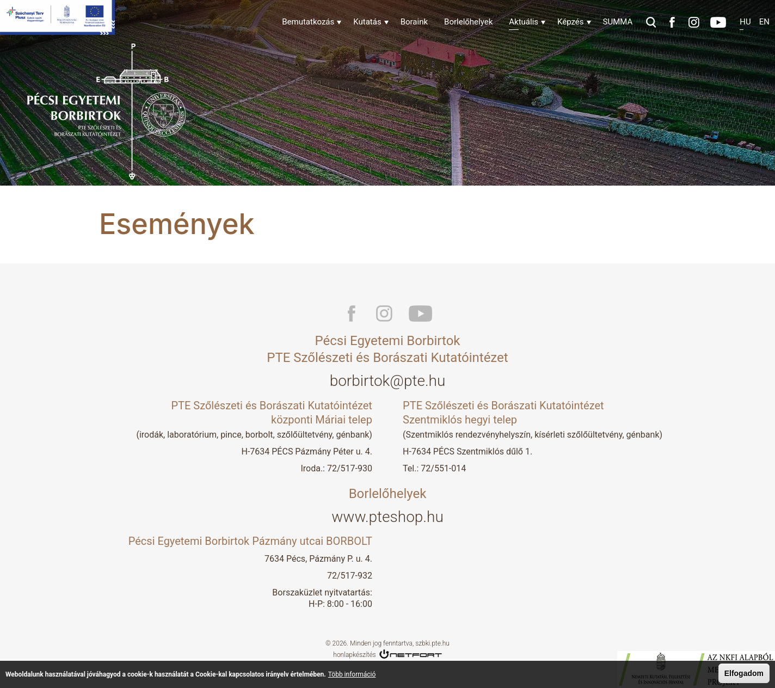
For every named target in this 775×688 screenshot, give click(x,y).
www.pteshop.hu (387, 517)
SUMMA (618, 22)
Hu (745, 22)
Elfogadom (744, 673)
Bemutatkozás (308, 22)
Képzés (570, 22)
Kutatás (367, 22)
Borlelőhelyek (468, 22)
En (764, 22)
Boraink (414, 22)
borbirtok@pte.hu (388, 381)
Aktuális (523, 22)
